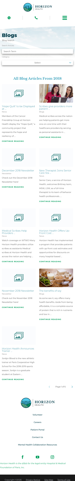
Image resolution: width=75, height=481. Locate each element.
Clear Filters (65, 69)
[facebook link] (22, 457)
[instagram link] (52, 457)
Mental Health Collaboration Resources (37, 445)
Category (5, 57)
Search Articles (8, 45)
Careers (37, 422)
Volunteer (37, 415)
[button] (64, 18)
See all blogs (10, 69)
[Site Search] (9, 17)
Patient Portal (37, 430)
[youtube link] (37, 457)
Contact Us (37, 438)
